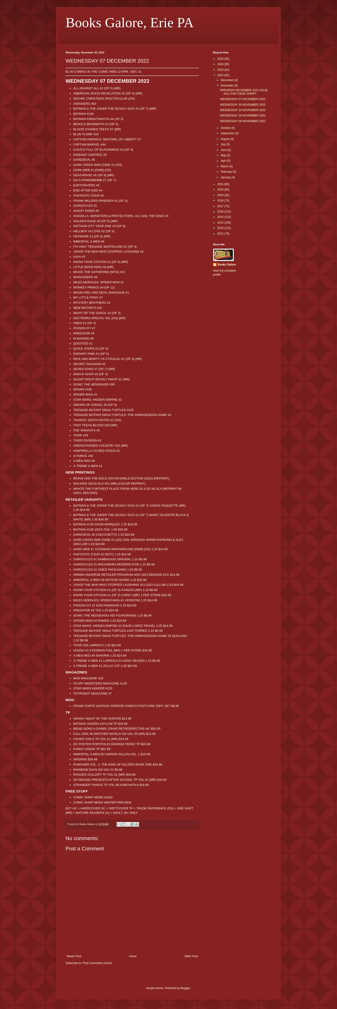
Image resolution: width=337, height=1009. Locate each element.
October (226, 128)
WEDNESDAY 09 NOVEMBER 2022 (243, 121)
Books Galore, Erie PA (130, 22)
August (225, 139)
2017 (220, 206)
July (224, 144)
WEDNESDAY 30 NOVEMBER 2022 (243, 104)
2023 (220, 69)
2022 (220, 75)
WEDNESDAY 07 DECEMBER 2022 (242, 99)
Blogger (185, 988)
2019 (220, 195)
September (228, 133)
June (224, 150)
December (227, 80)
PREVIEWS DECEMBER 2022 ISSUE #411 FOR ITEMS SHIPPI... (244, 92)
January (226, 177)
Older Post (191, 956)
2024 (220, 64)
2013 (220, 228)
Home (133, 956)
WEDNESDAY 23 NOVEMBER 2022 (243, 110)
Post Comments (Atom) (97, 963)
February (227, 171)
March (225, 166)
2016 (220, 211)
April (224, 160)
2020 (220, 189)
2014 (220, 222)
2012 (220, 233)
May (224, 155)
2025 (220, 58)
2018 (220, 200)
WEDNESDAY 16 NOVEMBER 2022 (243, 115)
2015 (220, 217)
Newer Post (74, 956)
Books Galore (227, 264)
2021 (220, 184)
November (227, 85)
